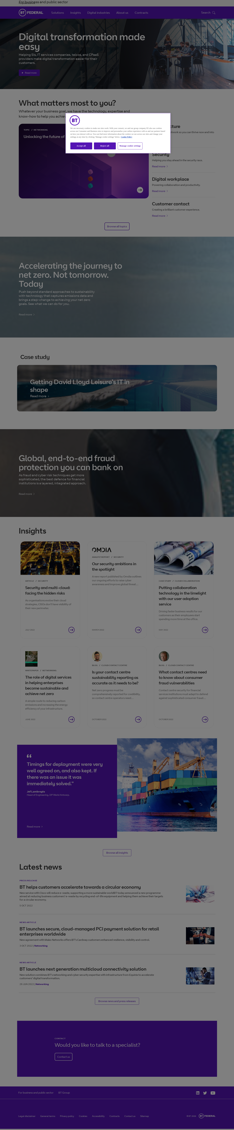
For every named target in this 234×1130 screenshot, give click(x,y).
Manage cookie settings (130, 146)
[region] (118, 133)
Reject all (104, 146)
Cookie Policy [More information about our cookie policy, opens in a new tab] (126, 137)
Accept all (81, 146)
